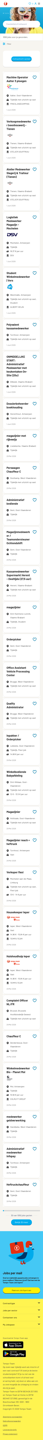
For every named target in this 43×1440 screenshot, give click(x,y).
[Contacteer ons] (21, 1317)
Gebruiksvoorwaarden (12, 1421)
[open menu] (39, 3)
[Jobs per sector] (21, 1310)
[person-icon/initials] (35, 3)
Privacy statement (10, 1434)
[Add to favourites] (34, 77)
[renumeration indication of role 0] (31, 3)
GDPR (5, 1425)
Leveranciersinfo (10, 1429)
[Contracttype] (21, 1303)
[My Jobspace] (21, 1324)
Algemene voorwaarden (12, 1417)
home (7, 13)
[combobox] (21, 24)
